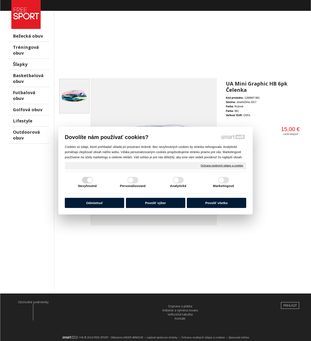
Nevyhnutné (87, 186)
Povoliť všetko (216, 203)
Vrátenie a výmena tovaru (131, 302)
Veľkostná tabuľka (180, 302)
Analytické (178, 186)
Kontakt (230, 302)
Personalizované (133, 186)
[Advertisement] (180, 47)
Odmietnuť (94, 203)
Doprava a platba (80, 302)
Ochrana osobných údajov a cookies (222, 165)
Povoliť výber (155, 203)
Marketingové (223, 186)
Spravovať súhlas (238, 325)
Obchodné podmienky (30, 302)
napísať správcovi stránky (162, 325)
